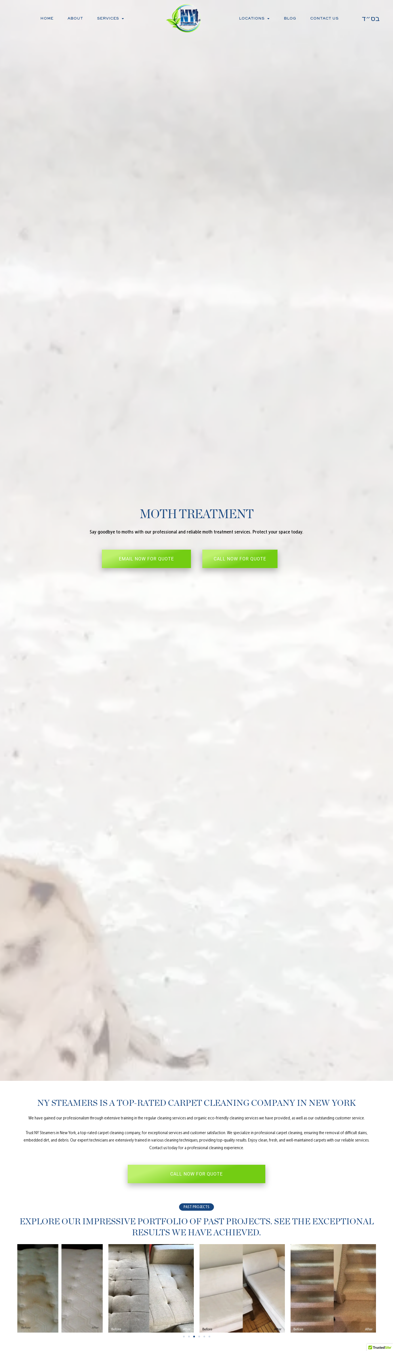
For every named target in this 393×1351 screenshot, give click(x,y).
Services (110, 18)
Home (46, 18)
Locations (254, 18)
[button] (196, 1207)
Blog (290, 18)
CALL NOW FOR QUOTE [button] (240, 559)
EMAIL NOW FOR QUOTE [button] (146, 559)
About (75, 18)
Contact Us (324, 18)
